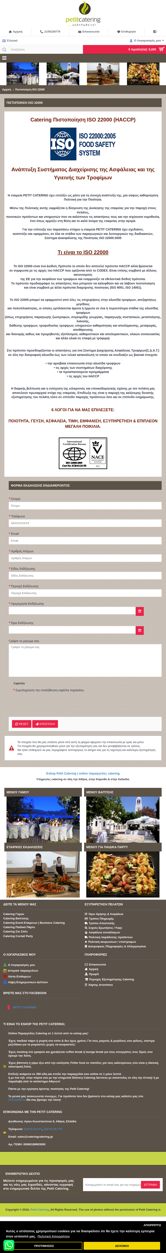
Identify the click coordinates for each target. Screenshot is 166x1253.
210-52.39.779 (53, 1129)
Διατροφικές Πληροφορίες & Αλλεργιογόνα (115, 946)
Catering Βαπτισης (16, 918)
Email (15, 534)
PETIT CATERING (24, 1007)
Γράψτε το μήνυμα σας (24, 641)
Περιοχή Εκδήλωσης (25, 586)
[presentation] (46, 701)
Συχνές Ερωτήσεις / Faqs (103, 928)
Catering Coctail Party (18, 936)
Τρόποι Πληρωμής (99, 918)
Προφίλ (92, 974)
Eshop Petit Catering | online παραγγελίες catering (83, 773)
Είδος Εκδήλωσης (23, 568)
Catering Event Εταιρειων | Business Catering (34, 922)
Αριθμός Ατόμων (22, 551)
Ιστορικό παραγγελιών (20, 971)
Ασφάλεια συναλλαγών (102, 932)
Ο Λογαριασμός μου (19, 965)
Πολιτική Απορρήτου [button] (53, 1236)
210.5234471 (16, 1099)
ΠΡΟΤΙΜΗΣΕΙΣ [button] (44, 1246)
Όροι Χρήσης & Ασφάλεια (104, 914)
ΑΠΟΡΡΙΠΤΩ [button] (152, 1225)
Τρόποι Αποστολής (100, 923)
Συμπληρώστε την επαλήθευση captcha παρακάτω (49, 690)
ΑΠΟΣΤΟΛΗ (45, 724)
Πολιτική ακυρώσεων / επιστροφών (110, 942)
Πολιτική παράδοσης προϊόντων (109, 937)
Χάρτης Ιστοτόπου (99, 984)
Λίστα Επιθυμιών (17, 976)
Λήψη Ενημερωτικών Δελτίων (25, 982)
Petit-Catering (39, 1209)
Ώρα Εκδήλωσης (22, 623)
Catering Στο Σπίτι (15, 931)
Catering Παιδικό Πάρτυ (19, 927)
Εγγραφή (150, 1184)
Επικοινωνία (95, 964)
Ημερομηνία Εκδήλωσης (27, 603)
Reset (21, 724)
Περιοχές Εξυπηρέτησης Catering (109, 979)
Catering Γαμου (13, 914)
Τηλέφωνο (18, 516)
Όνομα (15, 499)
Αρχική (91, 969)
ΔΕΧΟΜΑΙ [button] (122, 1246)
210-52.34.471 (33, 1129)
